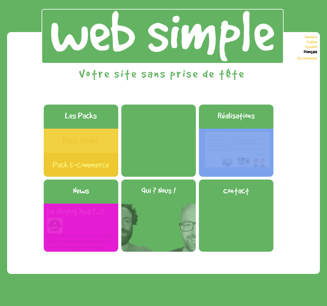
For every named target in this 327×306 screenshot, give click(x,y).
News (81, 190)
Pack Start (81, 140)
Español (311, 46)
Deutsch (311, 37)
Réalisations (236, 115)
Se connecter (307, 58)
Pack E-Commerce (81, 164)
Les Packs (81, 115)
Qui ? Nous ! (158, 190)
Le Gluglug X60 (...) (75, 211)
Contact (236, 190)
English (312, 41)
